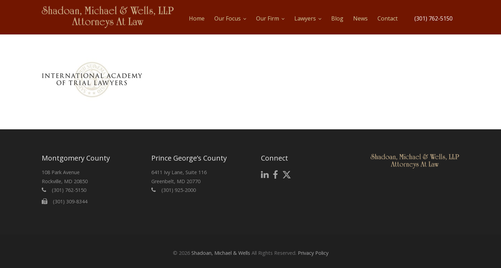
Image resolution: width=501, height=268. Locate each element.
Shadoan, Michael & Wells (220, 253)
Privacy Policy (313, 253)
